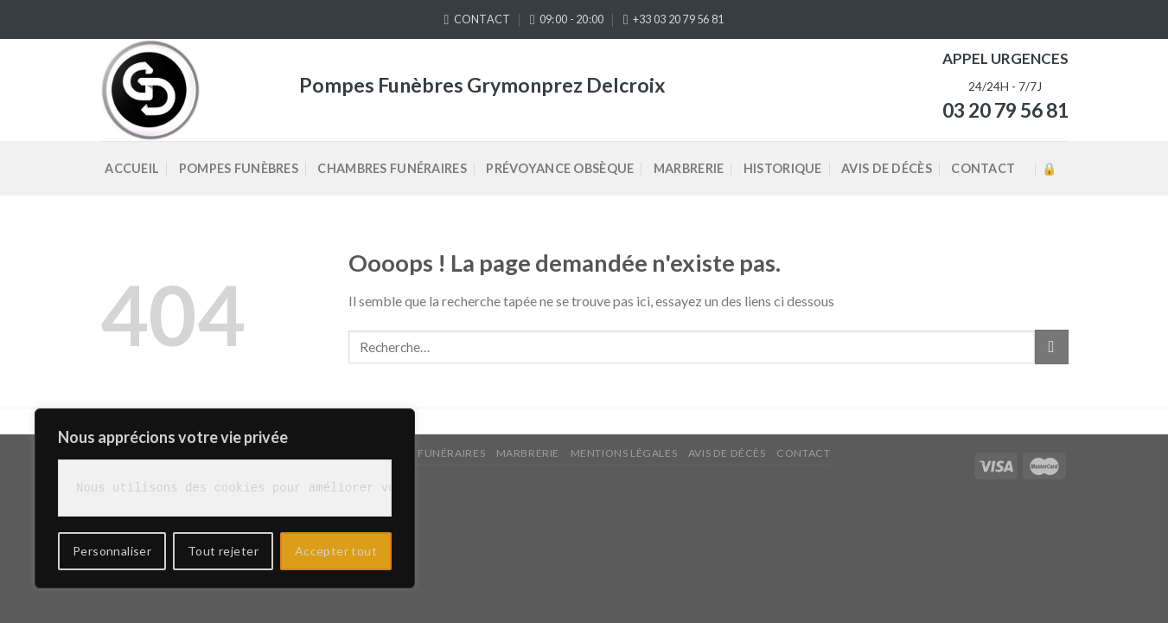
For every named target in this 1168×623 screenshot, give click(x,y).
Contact (983, 168)
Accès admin (1049, 168)
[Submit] (1052, 346)
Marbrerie (689, 168)
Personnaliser (112, 550)
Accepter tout (336, 550)
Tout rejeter (223, 550)
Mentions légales (624, 452)
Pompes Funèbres (238, 168)
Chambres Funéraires (391, 168)
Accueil (132, 168)
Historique (783, 168)
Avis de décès (886, 168)
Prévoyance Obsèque (560, 168)
